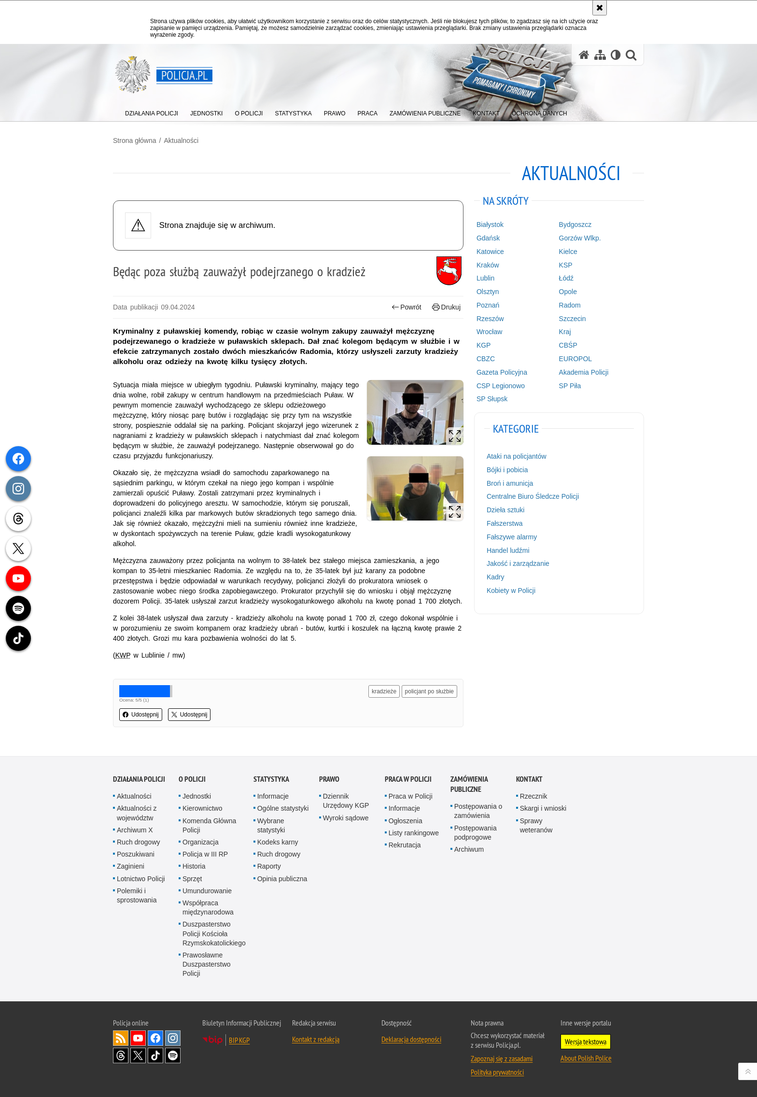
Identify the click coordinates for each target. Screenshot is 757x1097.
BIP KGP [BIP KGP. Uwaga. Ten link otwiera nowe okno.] (239, 1040)
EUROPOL (575, 359)
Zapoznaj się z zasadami (502, 1058)
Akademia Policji (584, 372)
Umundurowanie (207, 891)
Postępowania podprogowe (475, 832)
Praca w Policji (408, 779)
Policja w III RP (205, 854)
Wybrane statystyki (271, 825)
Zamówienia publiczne (469, 784)
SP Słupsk (492, 399)
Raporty (269, 866)
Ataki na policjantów (517, 456)
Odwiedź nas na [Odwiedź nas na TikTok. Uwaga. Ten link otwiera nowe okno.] (155, 1055)
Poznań (488, 305)
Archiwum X (135, 830)
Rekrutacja (405, 845)
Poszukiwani (135, 854)
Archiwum (469, 849)
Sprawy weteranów (536, 825)
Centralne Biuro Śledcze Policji (533, 496)
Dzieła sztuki (506, 510)
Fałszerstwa (505, 523)
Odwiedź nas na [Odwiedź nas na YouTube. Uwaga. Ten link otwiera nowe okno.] (138, 1038)
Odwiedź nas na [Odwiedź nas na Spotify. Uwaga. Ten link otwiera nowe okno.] (173, 1055)
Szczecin (572, 319)
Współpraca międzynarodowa (208, 907)
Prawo (329, 779)
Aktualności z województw (136, 812)
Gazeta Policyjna (502, 372)
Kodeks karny (277, 842)
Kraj (565, 332)
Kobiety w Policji (511, 590)
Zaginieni (130, 866)
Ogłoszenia (405, 821)
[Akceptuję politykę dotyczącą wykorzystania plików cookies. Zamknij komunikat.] (599, 7)
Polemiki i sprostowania (137, 895)
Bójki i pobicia (507, 470)
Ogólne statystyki (283, 808)
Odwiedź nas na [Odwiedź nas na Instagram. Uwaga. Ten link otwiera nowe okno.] (173, 1038)
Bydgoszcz (575, 224)
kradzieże (384, 691)
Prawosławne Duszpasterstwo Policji (206, 964)
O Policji (192, 779)
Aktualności (181, 140)
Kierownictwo (202, 808)
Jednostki (196, 796)
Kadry (496, 577)
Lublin (485, 278)
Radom (570, 305)
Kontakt (529, 779)
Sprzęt (192, 879)
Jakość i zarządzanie (518, 563)
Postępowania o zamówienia (478, 810)
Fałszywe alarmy (512, 537)
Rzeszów (490, 319)
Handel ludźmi (508, 550)
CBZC (486, 359)
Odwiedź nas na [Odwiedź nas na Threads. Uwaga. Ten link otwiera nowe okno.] (120, 1055)
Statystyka (271, 779)
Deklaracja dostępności (411, 1039)
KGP (484, 345)
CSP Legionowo (501, 386)
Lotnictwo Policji (141, 879)
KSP (566, 265)
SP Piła (570, 386)
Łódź (566, 278)
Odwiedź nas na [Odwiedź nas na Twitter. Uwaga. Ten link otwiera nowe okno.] (138, 1055)
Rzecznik (533, 796)
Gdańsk (488, 238)
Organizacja (200, 842)
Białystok (490, 224)
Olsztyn (488, 291)
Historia (193, 866)
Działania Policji (139, 779)
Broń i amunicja (510, 483)
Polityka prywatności (497, 1072)
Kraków (488, 265)
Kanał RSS (120, 1038)
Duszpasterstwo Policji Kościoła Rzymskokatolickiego (214, 933)
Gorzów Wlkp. (580, 238)
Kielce (568, 251)
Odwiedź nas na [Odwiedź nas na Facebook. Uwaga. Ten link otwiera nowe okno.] (155, 1038)
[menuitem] (151, 111)
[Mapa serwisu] (600, 55)
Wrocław (489, 332)
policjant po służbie (429, 691)
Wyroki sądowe (346, 818)
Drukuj (446, 307)
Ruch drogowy (138, 842)
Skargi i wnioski (543, 808)
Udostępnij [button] (141, 714)
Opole (568, 291)
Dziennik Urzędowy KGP (346, 800)
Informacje (273, 796)
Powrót (406, 307)
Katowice (490, 251)
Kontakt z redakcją (315, 1039)
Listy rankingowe (414, 833)
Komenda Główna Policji (209, 825)
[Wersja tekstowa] (616, 55)
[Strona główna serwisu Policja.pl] (584, 55)
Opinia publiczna (282, 879)
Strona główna (134, 140)
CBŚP (568, 345)
